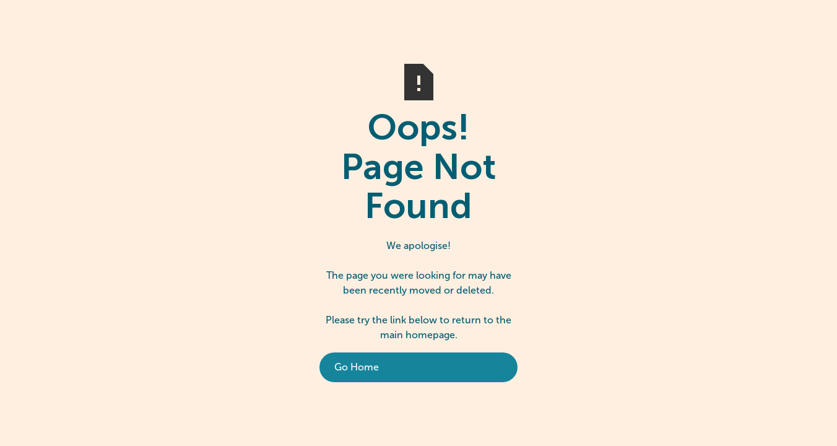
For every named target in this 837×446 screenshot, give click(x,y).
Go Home (356, 367)
